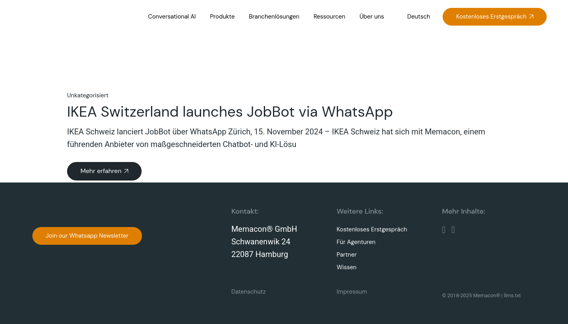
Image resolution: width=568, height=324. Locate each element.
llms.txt (512, 295)
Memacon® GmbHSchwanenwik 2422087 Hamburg (264, 241)
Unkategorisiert (87, 95)
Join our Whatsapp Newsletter (87, 236)
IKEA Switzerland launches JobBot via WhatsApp (230, 111)
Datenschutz (248, 292)
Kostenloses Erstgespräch (372, 229)
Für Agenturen (356, 242)
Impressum (352, 292)
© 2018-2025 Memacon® (471, 295)
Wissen (347, 267)
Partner (347, 255)
